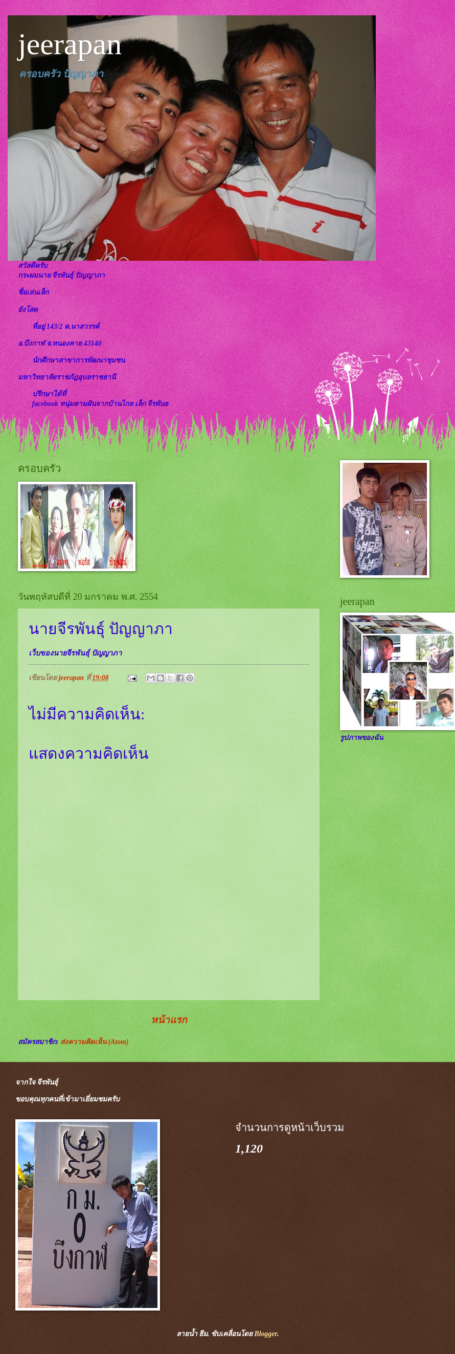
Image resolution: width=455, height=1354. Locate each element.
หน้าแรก (169, 1019)
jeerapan (70, 44)
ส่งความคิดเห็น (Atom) (94, 1042)
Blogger (265, 1334)
